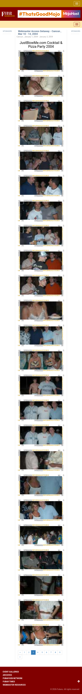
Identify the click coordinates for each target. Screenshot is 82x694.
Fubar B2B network (12, 678)
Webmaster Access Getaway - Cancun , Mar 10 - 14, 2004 (39, 32)
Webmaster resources (14, 685)
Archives (7, 675)
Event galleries (11, 672)
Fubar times (9, 681)
